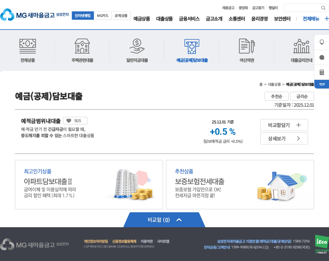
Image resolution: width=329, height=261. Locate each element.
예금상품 (141, 19)
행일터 (273, 8)
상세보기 (276, 138)
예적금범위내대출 (41, 120)
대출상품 (164, 19)
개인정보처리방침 (96, 241)
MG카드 (102, 15)
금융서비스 (189, 19)
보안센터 (282, 19)
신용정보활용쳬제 (124, 241)
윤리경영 (259, 19)
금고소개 (214, 19)
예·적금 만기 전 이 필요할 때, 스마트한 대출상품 (57, 132)
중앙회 (243, 8)
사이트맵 (163, 241)
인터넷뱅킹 (83, 15)
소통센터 (237, 19)
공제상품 (121, 15)
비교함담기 (279, 125)
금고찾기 (258, 8)
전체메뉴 (311, 19)
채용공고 (228, 8)
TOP (322, 84)
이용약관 (147, 241)
